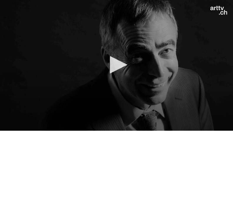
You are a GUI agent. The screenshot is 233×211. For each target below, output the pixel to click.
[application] (116, 65)
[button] (116, 65)
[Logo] (218, 10)
